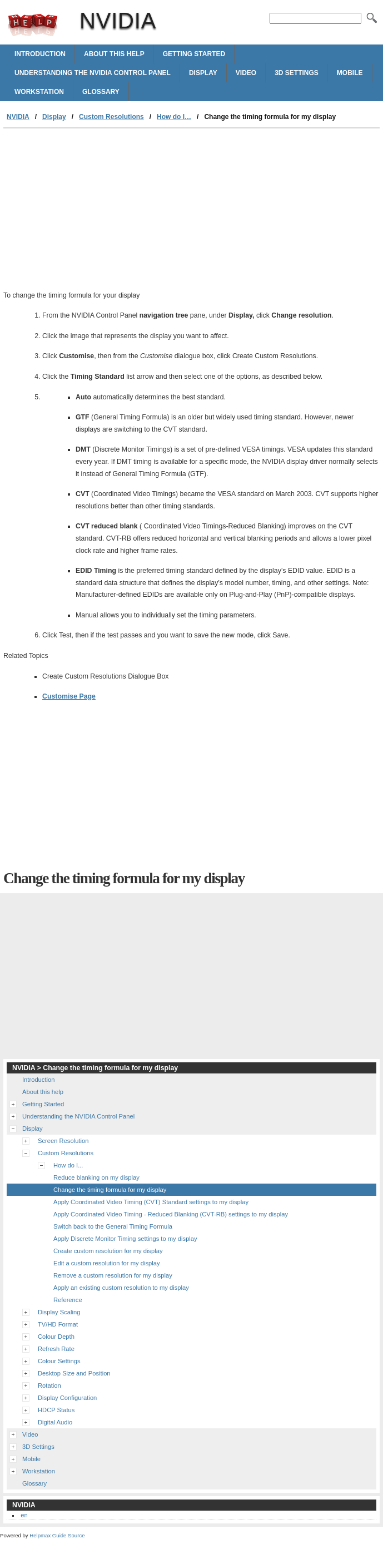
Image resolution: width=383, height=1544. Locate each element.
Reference (67, 1299)
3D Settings (297, 73)
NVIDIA (32, 25)
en (24, 1515)
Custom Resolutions (111, 117)
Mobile (350, 73)
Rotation (49, 1385)
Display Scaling (59, 1312)
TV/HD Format (58, 1324)
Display (203, 73)
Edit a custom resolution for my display (106, 1263)
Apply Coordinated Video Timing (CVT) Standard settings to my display (150, 1202)
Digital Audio (55, 1422)
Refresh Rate (56, 1348)
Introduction (40, 54)
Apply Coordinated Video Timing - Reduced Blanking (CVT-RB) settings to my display (170, 1214)
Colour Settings (59, 1361)
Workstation (39, 92)
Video (246, 73)
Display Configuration (67, 1397)
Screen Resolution (63, 1140)
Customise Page (69, 696)
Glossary (101, 92)
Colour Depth (56, 1336)
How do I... (68, 1165)
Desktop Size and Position (74, 1373)
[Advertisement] (96, 212)
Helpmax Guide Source (56, 1535)
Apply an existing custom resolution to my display (121, 1287)
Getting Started (194, 54)
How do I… (174, 117)
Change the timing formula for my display (109, 1189)
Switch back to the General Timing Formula (112, 1226)
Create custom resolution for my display (107, 1251)
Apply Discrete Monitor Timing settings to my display (125, 1238)
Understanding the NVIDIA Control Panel (92, 73)
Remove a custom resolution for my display (112, 1275)
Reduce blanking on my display (96, 1177)
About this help (114, 54)
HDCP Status (56, 1410)
